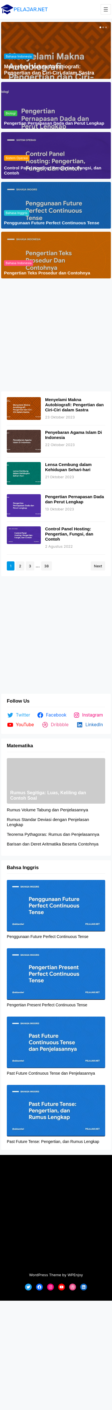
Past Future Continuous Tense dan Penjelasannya (51, 1073)
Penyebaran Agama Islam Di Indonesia (73, 435)
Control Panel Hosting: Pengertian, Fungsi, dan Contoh (52, 170)
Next (98, 566)
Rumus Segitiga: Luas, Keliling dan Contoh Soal (48, 795)
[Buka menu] (106, 9)
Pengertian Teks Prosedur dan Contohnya (47, 272)
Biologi (11, 113)
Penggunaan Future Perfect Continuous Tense (51, 222)
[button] (99, 27)
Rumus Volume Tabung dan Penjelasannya (47, 809)
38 (46, 566)
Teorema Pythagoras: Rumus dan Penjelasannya (53, 834)
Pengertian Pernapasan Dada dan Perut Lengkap (54, 123)
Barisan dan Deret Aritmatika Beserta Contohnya (53, 844)
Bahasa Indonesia (18, 56)
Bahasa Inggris (17, 213)
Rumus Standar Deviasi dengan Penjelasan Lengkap (48, 822)
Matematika (20, 745)
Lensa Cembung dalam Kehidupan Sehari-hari (68, 467)
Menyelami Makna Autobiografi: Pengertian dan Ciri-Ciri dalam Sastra (49, 70)
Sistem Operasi (17, 158)
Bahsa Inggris (23, 867)
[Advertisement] (53, 335)
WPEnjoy (75, 1275)
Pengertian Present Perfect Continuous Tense (47, 1005)
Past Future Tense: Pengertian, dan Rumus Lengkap (53, 1141)
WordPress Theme (45, 1275)
